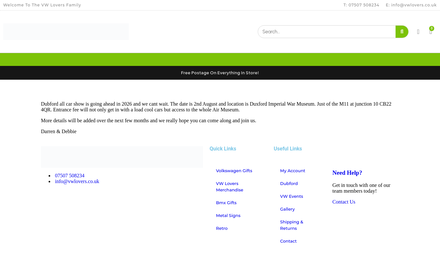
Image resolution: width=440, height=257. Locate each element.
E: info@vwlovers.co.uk (411, 5)
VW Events (291, 196)
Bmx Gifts (226, 202)
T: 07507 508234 (361, 5)
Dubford (289, 183)
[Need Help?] (341, 154)
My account (292, 170)
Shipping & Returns (291, 225)
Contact (288, 241)
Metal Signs (228, 215)
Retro (221, 228)
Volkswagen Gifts (234, 170)
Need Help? (347, 172)
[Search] (402, 32)
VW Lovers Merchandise (229, 186)
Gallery (287, 209)
